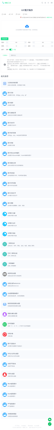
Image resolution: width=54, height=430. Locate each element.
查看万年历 (49, 17)
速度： (30, 46)
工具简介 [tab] (5, 55)
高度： (30, 42)
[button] (27, 28)
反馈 (18, 14)
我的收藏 (30, 425)
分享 (11, 14)
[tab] (13, 55)
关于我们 (17, 425)
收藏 (4, 14)
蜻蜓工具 (25, 427)
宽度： (3, 42)
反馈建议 (23, 425)
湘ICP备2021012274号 (35, 427)
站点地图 (36, 425)
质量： (3, 46)
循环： (3, 49)
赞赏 (25, 14)
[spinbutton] (16, 42)
